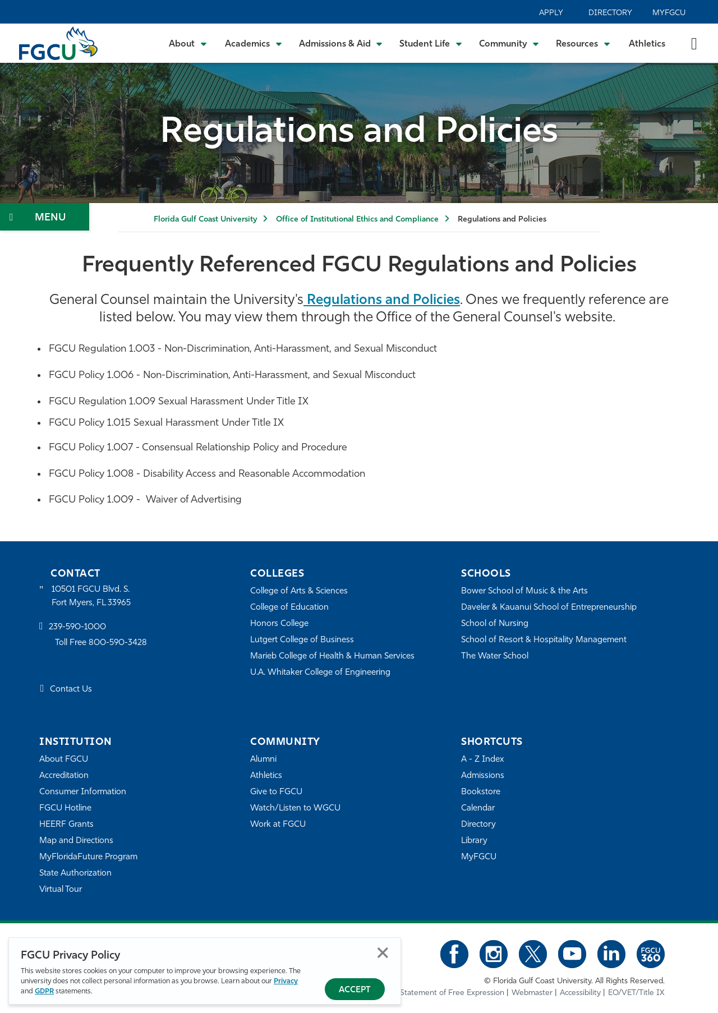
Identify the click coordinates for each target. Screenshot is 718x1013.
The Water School (494, 656)
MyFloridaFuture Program (88, 857)
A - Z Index (482, 760)
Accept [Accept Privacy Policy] (355, 990)
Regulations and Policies (381, 300)
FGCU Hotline (65, 808)
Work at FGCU (278, 825)
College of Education (289, 608)
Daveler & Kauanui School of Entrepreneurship (549, 608)
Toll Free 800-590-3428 (101, 643)
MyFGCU (668, 13)
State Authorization (75, 873)
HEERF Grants (66, 825)
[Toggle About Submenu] (188, 43)
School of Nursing (494, 624)
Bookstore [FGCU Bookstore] (480, 792)
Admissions (482, 776)
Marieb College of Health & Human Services (332, 656)
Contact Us (71, 689)
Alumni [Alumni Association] (263, 760)
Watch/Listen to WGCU (295, 808)
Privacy (286, 981)
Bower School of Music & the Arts (524, 591)
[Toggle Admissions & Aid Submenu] (341, 43)
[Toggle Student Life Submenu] (431, 43)
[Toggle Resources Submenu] (583, 43)
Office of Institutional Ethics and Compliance (357, 219)
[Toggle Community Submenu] (509, 43)
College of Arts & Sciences (299, 591)
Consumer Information (82, 792)
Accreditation (64, 776)
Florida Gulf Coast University (205, 219)
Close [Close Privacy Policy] (383, 953)
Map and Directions (76, 841)
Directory (610, 13)
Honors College (279, 624)
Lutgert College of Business (302, 640)
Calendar (478, 808)
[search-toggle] (694, 43)
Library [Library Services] (474, 841)
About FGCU (63, 760)
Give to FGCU (276, 792)
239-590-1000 (77, 627)
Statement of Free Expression (452, 993)
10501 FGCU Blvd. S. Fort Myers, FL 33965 (91, 596)
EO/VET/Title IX (636, 993)
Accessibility (580, 993)
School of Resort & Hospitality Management (544, 640)
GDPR (44, 991)
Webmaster (532, 993)
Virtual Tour (60, 890)
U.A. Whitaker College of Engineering (320, 673)
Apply (551, 13)
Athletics (647, 44)
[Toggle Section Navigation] (44, 217)
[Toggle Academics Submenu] (254, 43)
